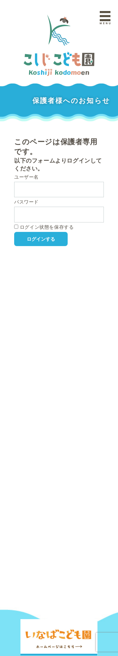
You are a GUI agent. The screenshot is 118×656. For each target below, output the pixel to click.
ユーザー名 (26, 177)
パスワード (26, 201)
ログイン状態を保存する (44, 227)
